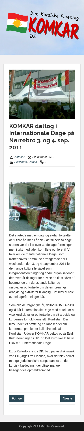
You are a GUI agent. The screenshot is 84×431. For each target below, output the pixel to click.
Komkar (20, 157)
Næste (67, 398)
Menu (8, 8)
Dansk (33, 161)
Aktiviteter (20, 161)
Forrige (17, 398)
